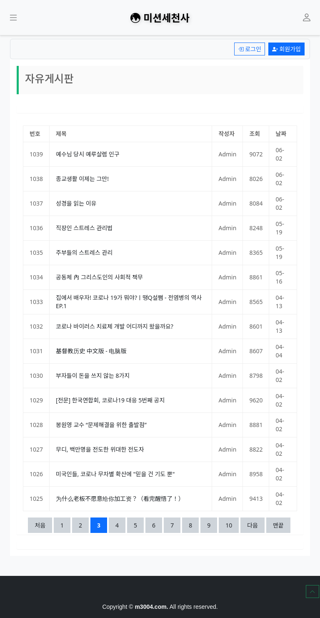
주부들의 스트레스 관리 (84, 252)
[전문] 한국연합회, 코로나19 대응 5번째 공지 (110, 400)
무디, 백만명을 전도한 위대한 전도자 (100, 449)
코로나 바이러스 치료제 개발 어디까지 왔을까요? (114, 326)
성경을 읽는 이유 (76, 203)
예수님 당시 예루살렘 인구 (88, 154)
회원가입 (286, 49)
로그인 (249, 49)
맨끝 (278, 525)
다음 (252, 525)
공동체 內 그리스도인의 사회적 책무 (99, 277)
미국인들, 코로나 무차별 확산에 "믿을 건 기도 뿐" (115, 474)
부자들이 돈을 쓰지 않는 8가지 (93, 375)
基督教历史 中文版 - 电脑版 (91, 351)
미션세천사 (159, 17)
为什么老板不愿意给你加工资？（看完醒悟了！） (120, 498)
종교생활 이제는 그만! (82, 179)
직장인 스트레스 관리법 (84, 228)
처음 (40, 525)
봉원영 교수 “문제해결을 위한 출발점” (101, 425)
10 (232, 524)
